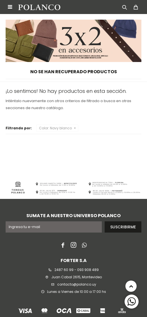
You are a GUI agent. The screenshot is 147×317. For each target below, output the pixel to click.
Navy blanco (55, 128)
